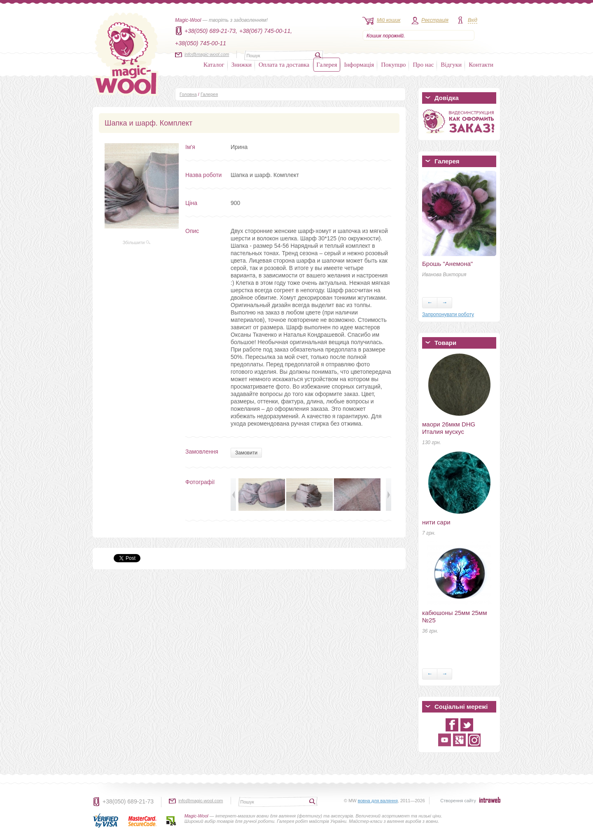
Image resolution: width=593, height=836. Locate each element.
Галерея (326, 64)
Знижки (241, 64)
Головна (188, 94)
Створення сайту (458, 800)
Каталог (213, 64)
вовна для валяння (378, 800)
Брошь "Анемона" (447, 263)
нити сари (436, 522)
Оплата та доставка (284, 64)
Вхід (472, 20)
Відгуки (451, 64)
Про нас (423, 64)
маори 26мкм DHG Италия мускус (448, 428)
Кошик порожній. (386, 36)
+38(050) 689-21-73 (128, 801)
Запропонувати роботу (448, 314)
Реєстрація (434, 20)
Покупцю (393, 64)
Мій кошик (388, 20)
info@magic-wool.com (206, 54)
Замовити (246, 453)
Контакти (481, 64)
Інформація (359, 64)
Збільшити (137, 242)
